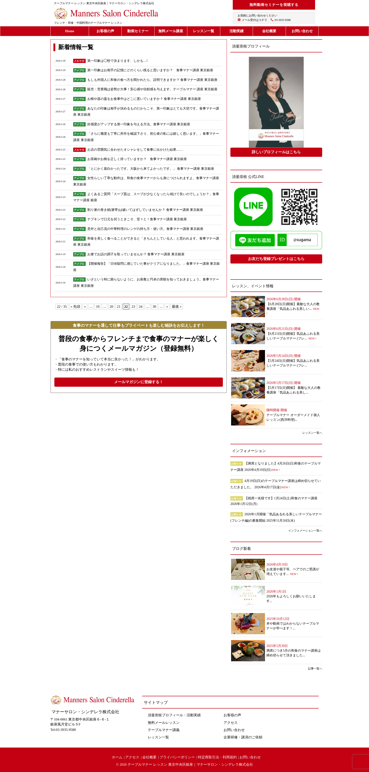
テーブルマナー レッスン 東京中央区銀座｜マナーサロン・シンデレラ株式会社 (190, 764)
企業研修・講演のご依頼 (243, 737)
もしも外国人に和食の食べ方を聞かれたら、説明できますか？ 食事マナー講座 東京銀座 (152, 80)
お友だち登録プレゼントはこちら (276, 259)
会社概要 (269, 31)
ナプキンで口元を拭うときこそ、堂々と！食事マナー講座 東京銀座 (137, 219)
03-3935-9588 (283, 20)
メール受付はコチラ (254, 20)
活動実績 (236, 31)
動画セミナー (137, 31)
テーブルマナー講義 (164, 730)
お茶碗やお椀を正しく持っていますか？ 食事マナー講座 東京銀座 (137, 159)
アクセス (231, 723)
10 (98, 306)
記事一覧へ (315, 668)
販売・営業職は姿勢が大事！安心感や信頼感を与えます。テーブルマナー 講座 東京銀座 (154, 89)
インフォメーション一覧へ (305, 530)
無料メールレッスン (164, 723)
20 (111, 306)
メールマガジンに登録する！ (138, 382)
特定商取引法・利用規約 (217, 757)
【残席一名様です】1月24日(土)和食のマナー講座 (281, 498)
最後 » (176, 306)
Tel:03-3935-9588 (63, 730)
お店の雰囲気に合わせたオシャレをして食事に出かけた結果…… (135, 149)
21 (118, 306)
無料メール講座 (170, 31)
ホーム (117, 757)
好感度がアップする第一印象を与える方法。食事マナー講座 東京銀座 (138, 124)
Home (69, 31)
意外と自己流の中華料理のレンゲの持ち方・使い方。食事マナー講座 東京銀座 (145, 229)
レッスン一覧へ (312, 432)
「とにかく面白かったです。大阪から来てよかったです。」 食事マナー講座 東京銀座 (150, 168)
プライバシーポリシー (177, 757)
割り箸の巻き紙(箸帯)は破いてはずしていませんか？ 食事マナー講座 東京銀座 (145, 210)
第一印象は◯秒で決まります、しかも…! (117, 61)
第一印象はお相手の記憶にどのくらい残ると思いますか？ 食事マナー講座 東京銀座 (150, 70)
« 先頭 (75, 306)
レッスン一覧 (203, 31)
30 (154, 306)
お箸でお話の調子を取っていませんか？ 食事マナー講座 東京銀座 (135, 254)
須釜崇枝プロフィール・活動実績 (174, 715)
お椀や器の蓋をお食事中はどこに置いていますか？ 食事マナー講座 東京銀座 (145, 99)
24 (140, 306)
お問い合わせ (302, 31)
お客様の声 (105, 31)
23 (133, 306)
